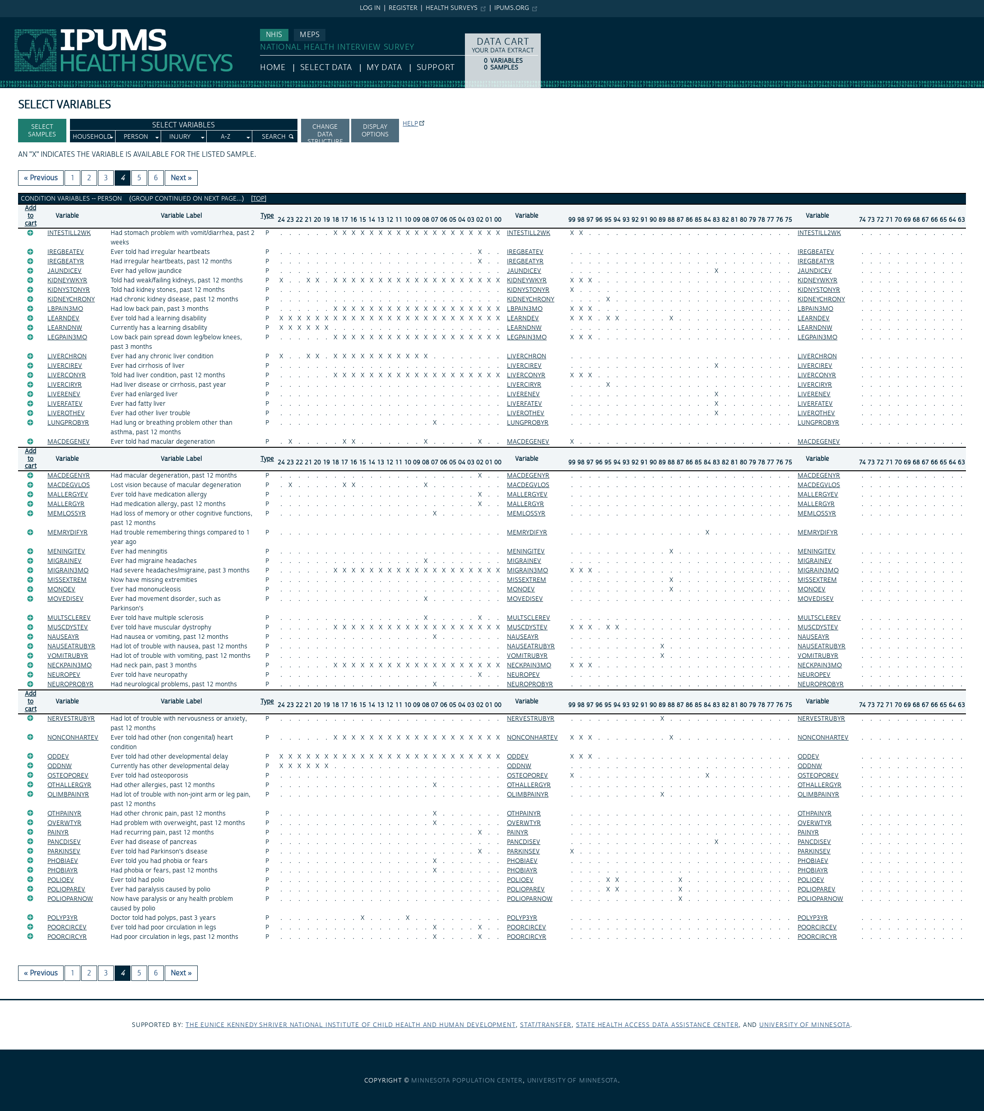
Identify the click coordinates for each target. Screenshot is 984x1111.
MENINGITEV (66, 552)
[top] (258, 199)
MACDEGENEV (68, 442)
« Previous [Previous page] (41, 178)
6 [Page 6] (156, 178)
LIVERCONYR (66, 375)
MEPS (310, 34)
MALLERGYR (65, 504)
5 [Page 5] (139, 178)
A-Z (225, 137)
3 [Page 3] (106, 178)
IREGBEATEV (65, 252)
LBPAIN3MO (65, 309)
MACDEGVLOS (68, 485)
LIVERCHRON (67, 356)
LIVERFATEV (65, 404)
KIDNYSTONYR (68, 290)
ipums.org (511, 8)
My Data (384, 67)
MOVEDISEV (65, 599)
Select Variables (183, 125)
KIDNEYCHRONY (71, 299)
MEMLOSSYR (66, 514)
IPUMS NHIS (19, 21)
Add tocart (31, 216)
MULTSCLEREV (69, 618)
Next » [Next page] (181, 178)
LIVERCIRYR (64, 385)
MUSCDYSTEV (67, 627)
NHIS (274, 34)
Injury (179, 137)
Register (403, 8)
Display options (375, 131)
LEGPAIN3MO (67, 337)
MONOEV (61, 590)
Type (267, 216)
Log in (370, 8)
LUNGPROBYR (68, 423)
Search (274, 137)
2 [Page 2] (89, 178)
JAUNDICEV (64, 271)
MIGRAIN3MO (67, 571)
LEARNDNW (64, 328)
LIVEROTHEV (66, 413)
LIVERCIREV (64, 366)
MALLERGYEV (67, 495)
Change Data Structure (325, 132)
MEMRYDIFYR (67, 533)
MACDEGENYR (68, 476)
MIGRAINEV (64, 561)
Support (436, 67)
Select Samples (42, 131)
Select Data (326, 67)
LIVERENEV (63, 394)
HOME (272, 67)
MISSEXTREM (67, 580)
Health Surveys (452, 8)
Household (92, 137)
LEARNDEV (63, 318)
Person (136, 137)
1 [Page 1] (72, 178)
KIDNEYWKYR (67, 281)
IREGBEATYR (65, 262)
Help (410, 124)
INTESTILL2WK (69, 233)
